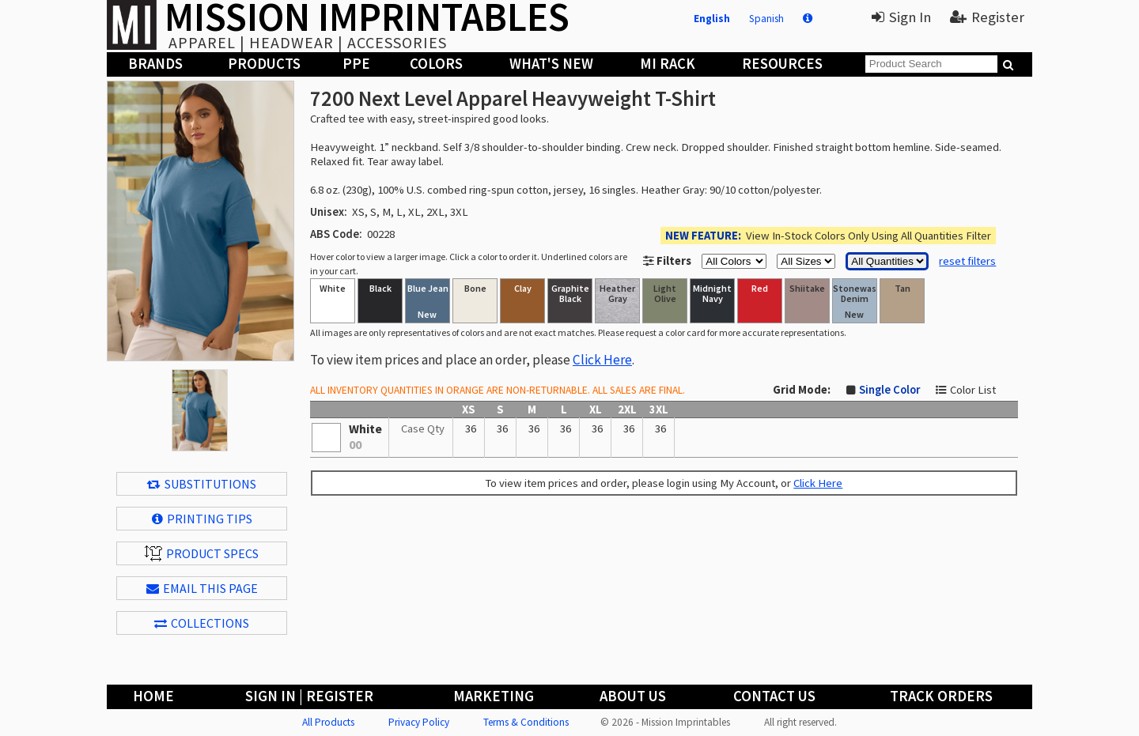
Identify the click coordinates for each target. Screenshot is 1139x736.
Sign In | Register (309, 696)
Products (264, 64)
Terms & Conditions (526, 722)
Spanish (766, 18)
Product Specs (202, 553)
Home (153, 696)
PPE (356, 64)
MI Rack (667, 64)
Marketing (493, 696)
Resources (782, 64)
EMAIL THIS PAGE (202, 588)
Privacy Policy (418, 722)
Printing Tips (202, 519)
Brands (155, 64)
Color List (973, 390)
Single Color (889, 390)
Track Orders (941, 696)
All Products (328, 722)
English (712, 18)
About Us (633, 696)
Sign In (901, 17)
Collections (201, 623)
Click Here (602, 359)
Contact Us (774, 696)
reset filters (967, 261)
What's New (551, 64)
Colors (436, 64)
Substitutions (201, 484)
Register (987, 17)
